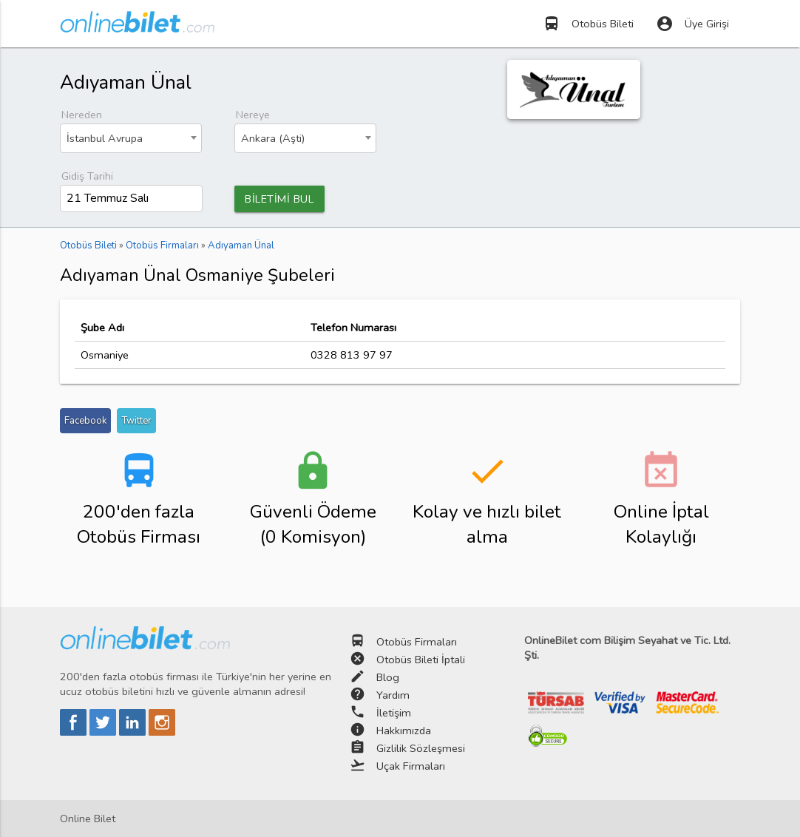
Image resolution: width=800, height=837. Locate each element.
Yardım (393, 695)
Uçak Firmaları (410, 766)
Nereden (81, 114)
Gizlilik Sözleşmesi (420, 748)
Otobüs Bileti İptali (420, 659)
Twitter (136, 420)
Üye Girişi (692, 23)
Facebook (85, 420)
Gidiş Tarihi (87, 176)
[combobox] (131, 138)
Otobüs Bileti (588, 23)
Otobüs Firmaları (416, 641)
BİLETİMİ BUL (279, 199)
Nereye (253, 114)
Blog (387, 677)
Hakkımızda (403, 730)
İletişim (393, 712)
